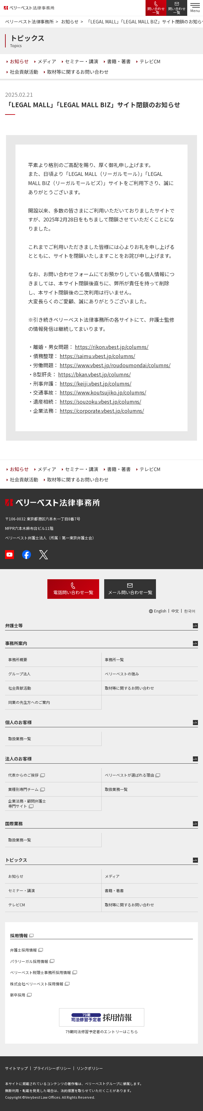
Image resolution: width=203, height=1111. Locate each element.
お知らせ (15, 876)
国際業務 (14, 823)
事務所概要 (17, 659)
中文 (175, 611)
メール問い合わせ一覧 (130, 592)
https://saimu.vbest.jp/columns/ (97, 356)
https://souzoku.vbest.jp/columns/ (100, 401)
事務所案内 (16, 643)
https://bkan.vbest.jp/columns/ (94, 374)
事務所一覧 (114, 659)
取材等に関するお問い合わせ (129, 688)
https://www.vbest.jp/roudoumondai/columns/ (115, 365)
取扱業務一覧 (19, 738)
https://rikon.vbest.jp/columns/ (111, 347)
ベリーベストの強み (122, 673)
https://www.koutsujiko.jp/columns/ (103, 392)
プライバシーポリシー (52, 1068)
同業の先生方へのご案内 (29, 702)
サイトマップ (16, 1068)
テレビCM (16, 904)
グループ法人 (19, 673)
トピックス (16, 860)
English (160, 611)
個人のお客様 (18, 722)
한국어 (189, 611)
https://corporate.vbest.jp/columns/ (102, 410)
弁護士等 (14, 625)
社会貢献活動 (19, 688)
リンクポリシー (89, 1068)
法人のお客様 (18, 758)
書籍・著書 (114, 890)
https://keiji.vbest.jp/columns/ (95, 383)
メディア (112, 876)
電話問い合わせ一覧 (73, 592)
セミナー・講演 (21, 890)
